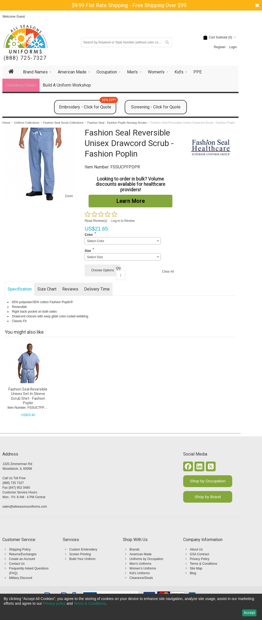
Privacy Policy (200, 559)
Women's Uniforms (142, 568)
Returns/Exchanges (23, 554)
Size (88, 251)
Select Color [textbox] (95, 241)
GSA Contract (199, 554)
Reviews (70, 289)
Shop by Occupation (208, 481)
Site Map (196, 568)
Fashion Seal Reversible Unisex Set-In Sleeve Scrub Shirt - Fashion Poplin (27, 396)
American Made (140, 554)
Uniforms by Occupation (146, 559)
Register (220, 47)
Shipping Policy (20, 549)
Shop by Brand (208, 496)
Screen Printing (80, 554)
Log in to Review (123, 221)
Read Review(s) (96, 221)
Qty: (119, 268)
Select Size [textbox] (95, 257)
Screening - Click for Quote (156, 106)
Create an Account (22, 559)
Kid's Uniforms (139, 573)
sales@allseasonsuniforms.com (24, 506)
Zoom (69, 196)
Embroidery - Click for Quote (87, 104)
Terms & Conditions (203, 564)
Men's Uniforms (140, 564)
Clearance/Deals (141, 578)
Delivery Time (97, 289)
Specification (20, 289)
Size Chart (46, 289)
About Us (196, 549)
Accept (249, 613)
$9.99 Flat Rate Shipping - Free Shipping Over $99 (129, 5)
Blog (193, 573)
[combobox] (123, 240)
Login (233, 47)
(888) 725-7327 (25, 58)
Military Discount (20, 578)
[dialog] (131, 607)
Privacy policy (54, 603)
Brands (134, 549)
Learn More (130, 201)
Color (89, 235)
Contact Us (17, 564)
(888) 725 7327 (13, 483)
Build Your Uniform (82, 559)
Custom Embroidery (83, 549)
